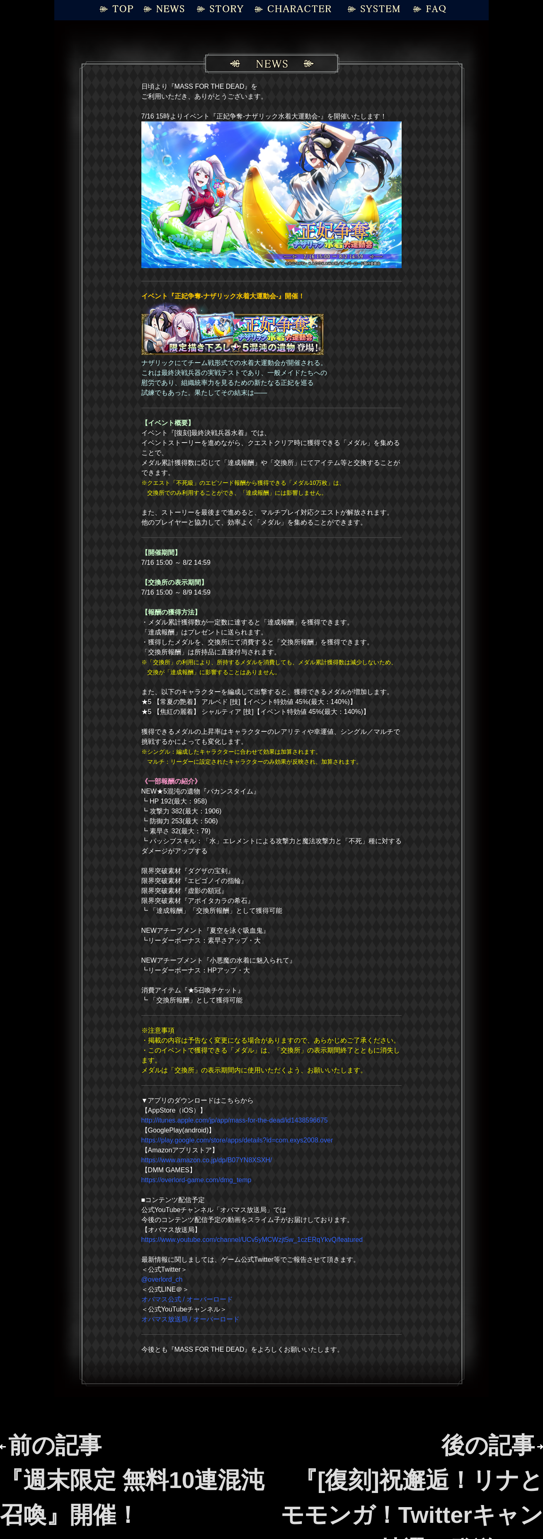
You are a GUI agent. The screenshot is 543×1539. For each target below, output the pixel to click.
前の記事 (132, 1480)
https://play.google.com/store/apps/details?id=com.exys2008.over (237, 1140)
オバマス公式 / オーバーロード (187, 1299)
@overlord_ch (162, 1279)
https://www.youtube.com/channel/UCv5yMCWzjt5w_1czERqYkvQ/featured (252, 1239)
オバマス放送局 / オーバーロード (190, 1319)
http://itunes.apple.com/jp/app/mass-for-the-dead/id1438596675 (234, 1120)
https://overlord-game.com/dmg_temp (196, 1179)
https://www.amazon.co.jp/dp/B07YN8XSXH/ (206, 1160)
